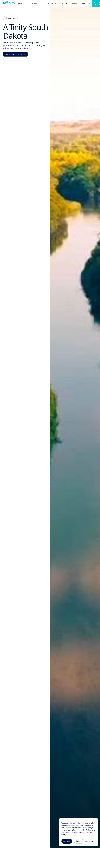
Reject (78, 841)
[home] (8, 3)
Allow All (66, 841)
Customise (89, 841)
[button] (22, 3)
